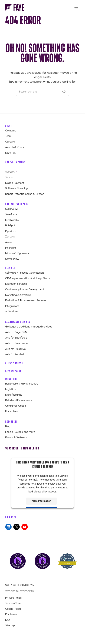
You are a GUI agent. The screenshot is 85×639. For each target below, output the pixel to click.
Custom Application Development (24, 290)
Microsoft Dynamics (17, 253)
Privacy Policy (13, 598)
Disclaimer (11, 614)
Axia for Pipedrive (15, 349)
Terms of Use (13, 603)
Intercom (10, 248)
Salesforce (11, 215)
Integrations (12, 306)
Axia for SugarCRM (16, 332)
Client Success (14, 363)
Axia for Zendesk (14, 354)
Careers (10, 142)
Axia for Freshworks (16, 343)
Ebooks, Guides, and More (20, 432)
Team (8, 136)
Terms (8, 177)
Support (11, 172)
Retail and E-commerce (18, 400)
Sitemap (10, 626)
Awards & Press (14, 147)
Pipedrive (10, 231)
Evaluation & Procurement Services (26, 301)
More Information (41, 500)
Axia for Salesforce (16, 338)
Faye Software (13, 371)
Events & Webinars (16, 438)
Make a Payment (14, 183)
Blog (7, 427)
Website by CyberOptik (19, 591)
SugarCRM (11, 209)
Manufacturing (13, 395)
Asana (8, 242)
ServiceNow (12, 259)
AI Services (11, 312)
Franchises (11, 411)
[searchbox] (42, 92)
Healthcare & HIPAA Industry (21, 384)
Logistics (10, 389)
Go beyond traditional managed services (28, 327)
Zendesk (10, 237)
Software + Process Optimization (24, 273)
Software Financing (16, 188)
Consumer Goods (15, 406)
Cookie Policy (13, 609)
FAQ (7, 620)
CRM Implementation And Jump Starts (27, 278)
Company (10, 131)
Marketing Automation (18, 295)
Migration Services (16, 284)
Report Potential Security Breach (24, 194)
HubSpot (10, 226)
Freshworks (12, 220)
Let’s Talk (10, 153)
